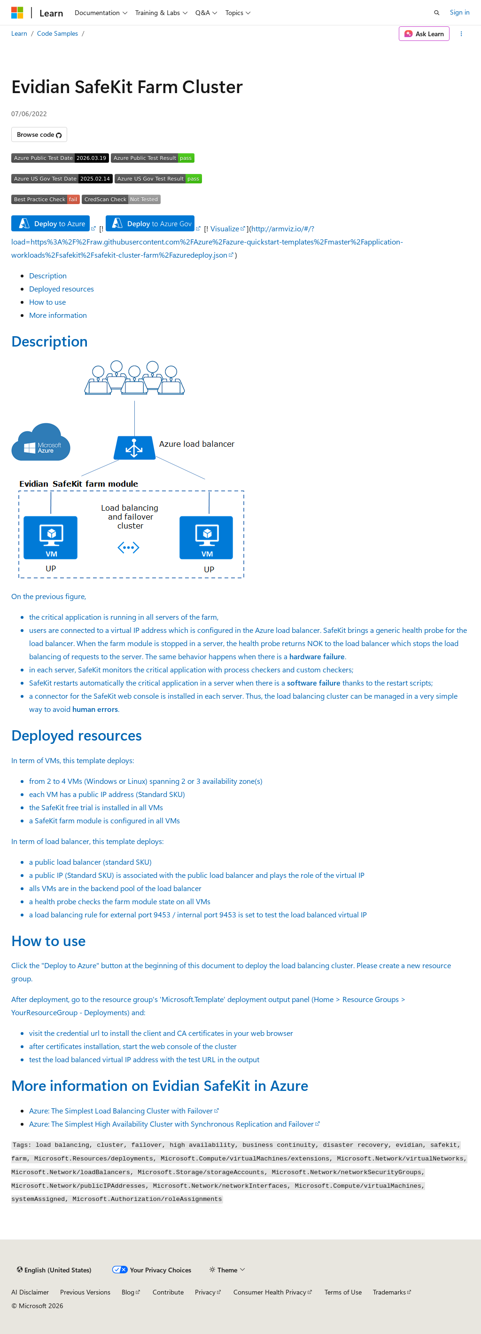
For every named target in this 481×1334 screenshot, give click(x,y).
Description (48, 275)
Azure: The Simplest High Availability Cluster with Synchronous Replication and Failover (171, 1124)
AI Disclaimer (30, 1291)
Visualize (224, 228)
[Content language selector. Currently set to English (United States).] (54, 1270)
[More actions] (461, 33)
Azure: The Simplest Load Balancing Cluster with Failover (121, 1110)
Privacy (205, 1291)
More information (58, 315)
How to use (47, 302)
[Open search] (436, 12)
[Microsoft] (17, 13)
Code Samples (57, 33)
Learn (19, 33)
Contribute (168, 1291)
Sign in (460, 12)
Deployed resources (61, 288)
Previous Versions (85, 1291)
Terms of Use (343, 1291)
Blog (128, 1291)
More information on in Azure (159, 1085)
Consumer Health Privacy (269, 1291)
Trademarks (389, 1291)
